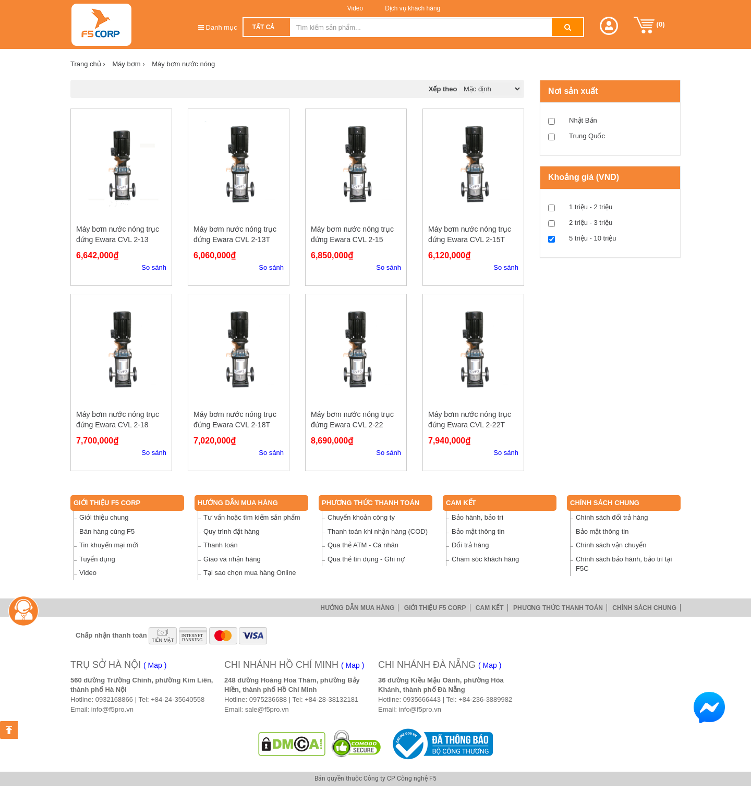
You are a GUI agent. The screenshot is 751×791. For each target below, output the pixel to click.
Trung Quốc (587, 136)
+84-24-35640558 (177, 699)
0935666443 (422, 699)
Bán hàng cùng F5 (107, 531)
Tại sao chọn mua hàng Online (249, 573)
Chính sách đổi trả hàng (612, 517)
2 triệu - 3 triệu (590, 222)
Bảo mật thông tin (478, 531)
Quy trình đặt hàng (231, 531)
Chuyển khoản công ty (361, 517)
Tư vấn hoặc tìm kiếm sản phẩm (251, 517)
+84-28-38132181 (331, 699)
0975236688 (268, 699)
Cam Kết (461, 503)
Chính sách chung (604, 503)
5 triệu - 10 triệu (592, 238)
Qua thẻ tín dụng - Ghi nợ (366, 559)
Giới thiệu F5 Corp (107, 503)
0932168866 (114, 699)
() (649, 25)
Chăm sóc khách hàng (485, 559)
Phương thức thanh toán (370, 503)
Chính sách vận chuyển (611, 545)
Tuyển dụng (97, 559)
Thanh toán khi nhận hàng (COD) (378, 531)
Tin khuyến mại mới (108, 545)
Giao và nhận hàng (232, 559)
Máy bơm (128, 64)
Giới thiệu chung (104, 517)
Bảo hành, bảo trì (477, 517)
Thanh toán (220, 545)
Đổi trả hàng (470, 545)
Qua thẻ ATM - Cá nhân (363, 545)
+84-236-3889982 (485, 699)
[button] (609, 26)
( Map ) (154, 665)
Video (355, 8)
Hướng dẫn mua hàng (238, 503)
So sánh (153, 267)
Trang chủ (87, 64)
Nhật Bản (583, 120)
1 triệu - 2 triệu (590, 207)
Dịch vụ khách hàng (411, 8)
